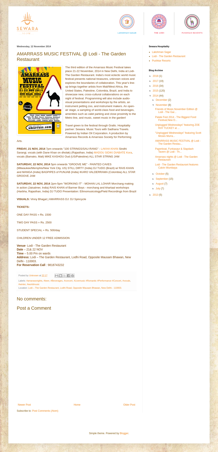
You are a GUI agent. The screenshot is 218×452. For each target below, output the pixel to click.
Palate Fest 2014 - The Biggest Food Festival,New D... (175, 119)
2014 (156, 95)
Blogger (124, 433)
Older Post (129, 404)
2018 (156, 76)
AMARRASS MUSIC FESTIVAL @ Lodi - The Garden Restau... (178, 142)
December (162, 99)
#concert (68, 280)
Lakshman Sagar (161, 52)
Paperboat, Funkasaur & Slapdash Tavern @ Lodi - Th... (174, 150)
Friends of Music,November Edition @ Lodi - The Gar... (176, 111)
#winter (22, 284)
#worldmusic (33, 284)
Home (77, 404)
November (162, 105)
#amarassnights (34, 280)
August (160, 183)
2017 (156, 81)
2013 (156, 194)
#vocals (126, 280)
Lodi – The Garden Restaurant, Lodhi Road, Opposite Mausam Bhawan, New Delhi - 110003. (75, 288)
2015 (156, 90)
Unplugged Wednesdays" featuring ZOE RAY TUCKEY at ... (177, 126)
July (158, 188)
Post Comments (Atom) (45, 410)
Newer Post (24, 404)
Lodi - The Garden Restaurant (168, 56)
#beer (46, 280)
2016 (156, 85)
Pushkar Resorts (161, 60)
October (160, 173)
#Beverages (57, 280)
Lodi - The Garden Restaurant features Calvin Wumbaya (176, 166)
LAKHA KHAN (110, 148)
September (162, 178)
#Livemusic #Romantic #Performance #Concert (97, 280)
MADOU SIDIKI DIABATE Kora (113, 152)
